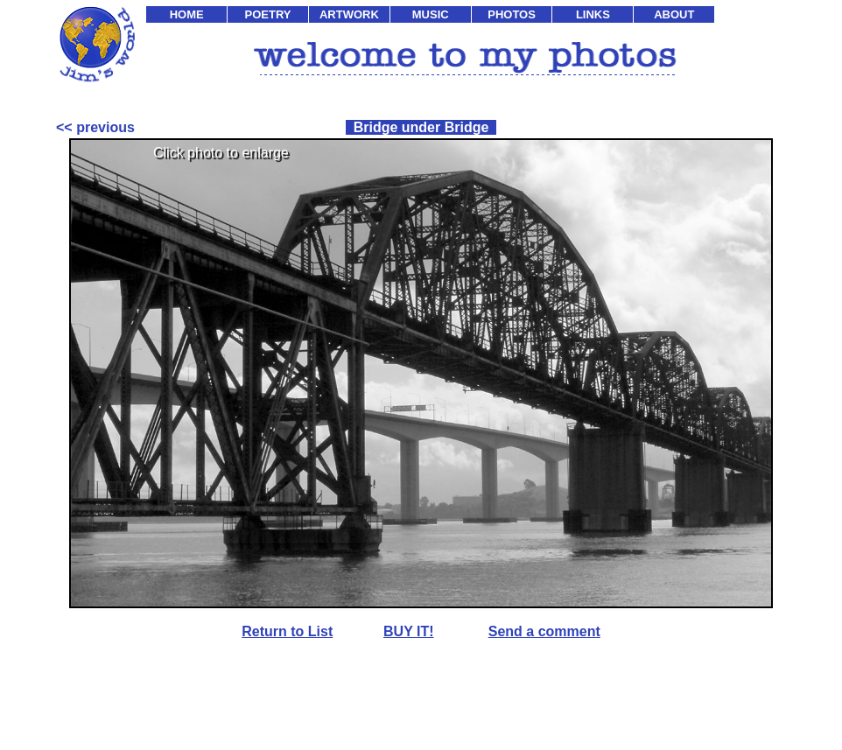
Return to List (287, 631)
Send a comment (544, 631)
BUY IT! (408, 631)
